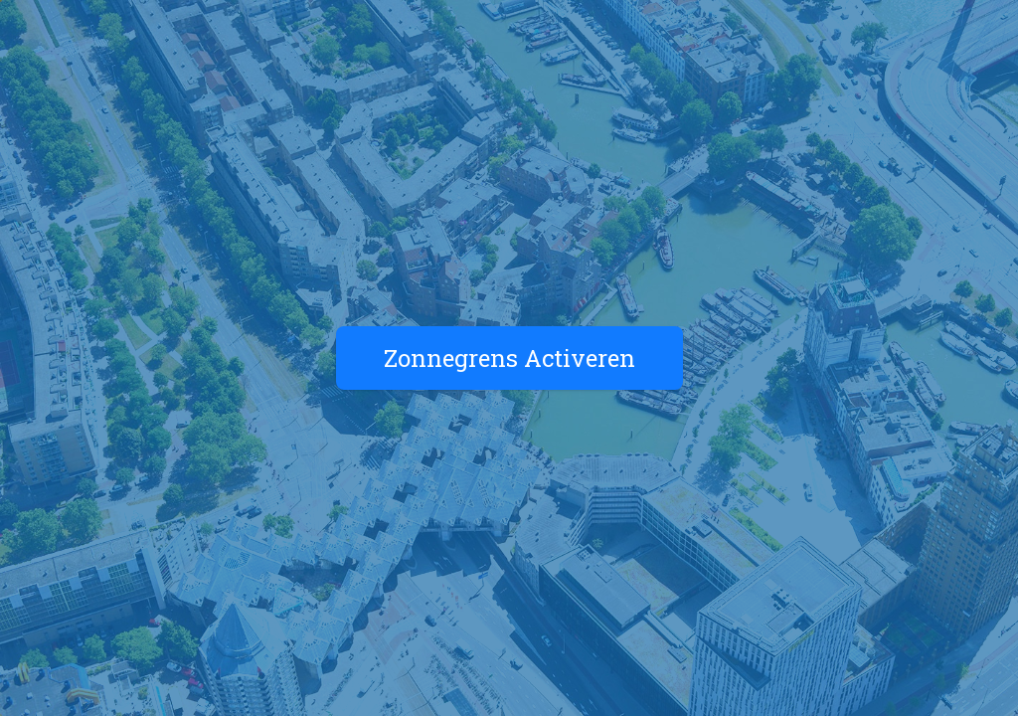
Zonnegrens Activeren (509, 358)
